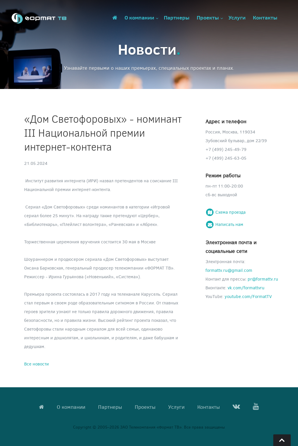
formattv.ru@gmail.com (228, 270)
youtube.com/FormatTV (248, 296)
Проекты (208, 17)
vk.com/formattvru (246, 287)
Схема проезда (225, 212)
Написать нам (224, 224)
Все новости (36, 364)
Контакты (265, 17)
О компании (139, 17)
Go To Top (282, 440)
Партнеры (176, 17)
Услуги (237, 17)
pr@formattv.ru (263, 279)
